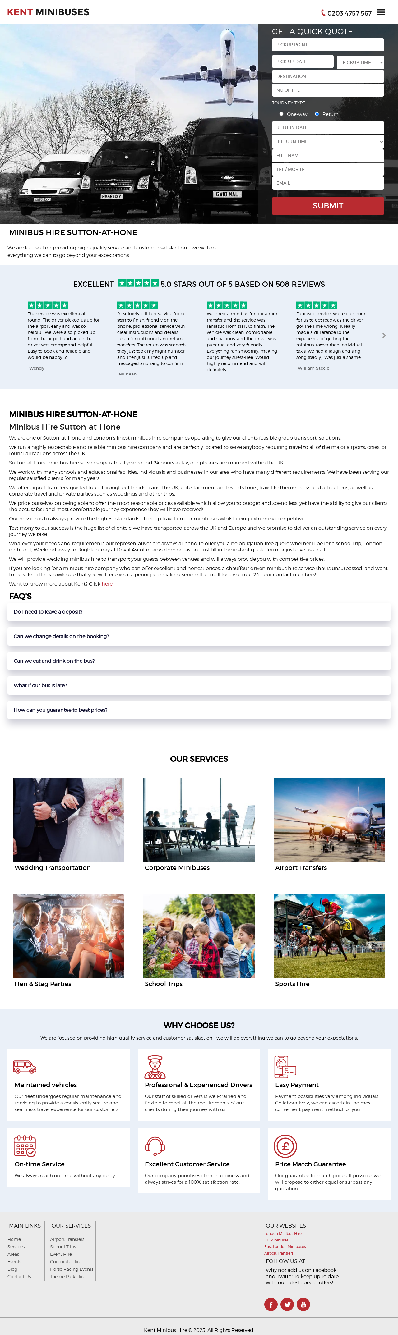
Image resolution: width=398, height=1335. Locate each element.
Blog (12, 1269)
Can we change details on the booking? (61, 636)
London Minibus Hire (283, 1233)
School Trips (63, 1246)
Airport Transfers (67, 1239)
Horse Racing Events (71, 1269)
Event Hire (61, 1254)
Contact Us (19, 1276)
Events (14, 1261)
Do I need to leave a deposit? (48, 612)
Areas (13, 1254)
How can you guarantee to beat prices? (60, 710)
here (107, 584)
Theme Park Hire (67, 1276)
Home (14, 1239)
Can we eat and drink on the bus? (54, 661)
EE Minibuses (276, 1240)
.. (72, 357)
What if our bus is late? (40, 685)
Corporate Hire (65, 1261)
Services (16, 1246)
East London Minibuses (285, 1246)
